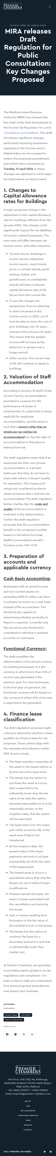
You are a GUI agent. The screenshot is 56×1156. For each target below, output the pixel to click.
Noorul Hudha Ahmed (14, 1019)
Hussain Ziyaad (11, 1015)
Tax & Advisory (28, 1110)
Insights (28, 1125)
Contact (28, 1130)
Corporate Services (28, 1115)
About (28, 1101)
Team (28, 1120)
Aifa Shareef (26, 1015)
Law (28, 1106)
